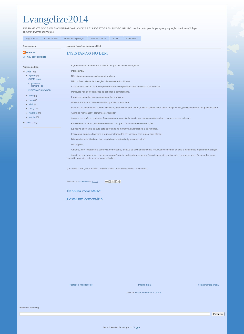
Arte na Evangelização (74, 38)
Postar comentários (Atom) (148, 292)
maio (31, 100)
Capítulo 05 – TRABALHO (35, 84)
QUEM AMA (34, 79)
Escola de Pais (51, 38)
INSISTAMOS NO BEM (39, 90)
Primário (116, 38)
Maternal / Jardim (98, 38)
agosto (32, 75)
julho (31, 95)
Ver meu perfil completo (34, 57)
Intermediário (132, 38)
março (32, 108)
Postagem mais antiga (208, 285)
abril (31, 104)
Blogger (136, 327)
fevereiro (33, 113)
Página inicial (32, 38)
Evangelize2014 (55, 19)
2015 (29, 122)
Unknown (31, 52)
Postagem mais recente (81, 285)
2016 (29, 71)
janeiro (32, 117)
